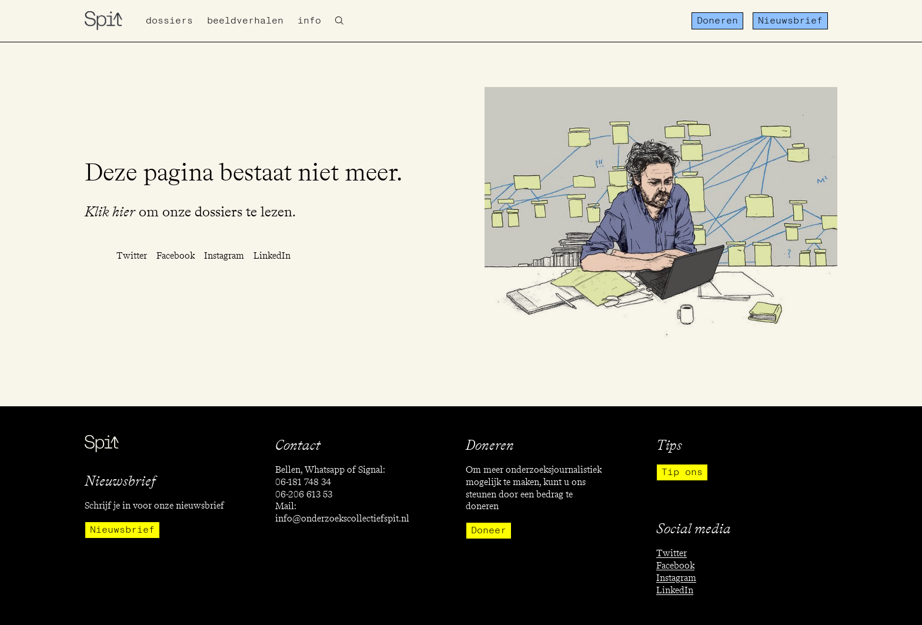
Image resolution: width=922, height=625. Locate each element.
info (309, 20)
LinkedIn (271, 255)
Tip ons (682, 472)
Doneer (488, 530)
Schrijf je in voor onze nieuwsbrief (154, 505)
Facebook (175, 255)
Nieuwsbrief (790, 20)
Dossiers (169, 20)
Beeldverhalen (245, 20)
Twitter (131, 255)
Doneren (717, 20)
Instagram (224, 255)
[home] (103, 20)
